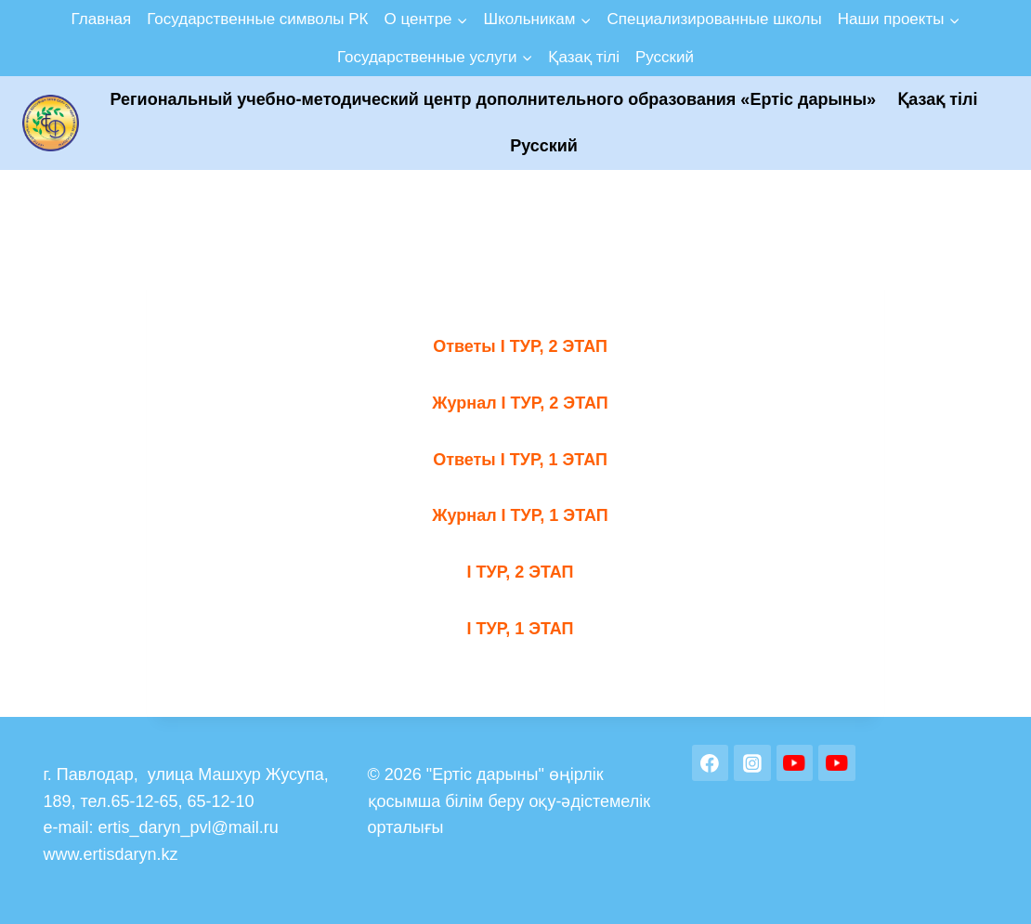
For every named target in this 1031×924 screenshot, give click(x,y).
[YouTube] (795, 763)
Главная (102, 19)
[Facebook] (710, 763)
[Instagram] (752, 763)
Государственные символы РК (257, 19)
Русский (664, 57)
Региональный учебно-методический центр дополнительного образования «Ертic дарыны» (494, 99)
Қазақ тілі (584, 57)
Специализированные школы (714, 19)
